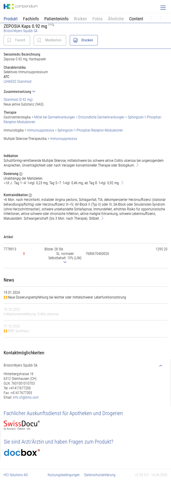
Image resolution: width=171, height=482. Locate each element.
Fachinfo (31, 18)
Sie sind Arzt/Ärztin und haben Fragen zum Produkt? (58, 442)
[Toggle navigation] (163, 7)
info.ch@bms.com (26, 397)
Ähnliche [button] (116, 18)
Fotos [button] (97, 18)
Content (136, 18)
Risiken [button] (80, 18)
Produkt (11, 18)
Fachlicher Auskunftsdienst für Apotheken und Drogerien (63, 413)
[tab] (85, 92)
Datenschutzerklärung (99, 475)
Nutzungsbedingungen (64, 475)
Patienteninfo (56, 18)
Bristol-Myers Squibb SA (20, 31)
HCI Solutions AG (16, 475)
